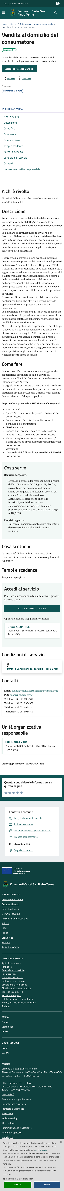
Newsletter (7, 1113)
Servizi (13, 24)
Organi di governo (11, 914)
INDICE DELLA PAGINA (32, 108)
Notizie (5, 1022)
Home (4, 24)
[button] (32, 1178)
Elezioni (6, 942)
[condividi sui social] (9, 78)
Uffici (4, 928)
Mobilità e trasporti (11, 995)
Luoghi (5, 1053)
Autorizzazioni (26, 24)
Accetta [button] (17, 1184)
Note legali (7, 1137)
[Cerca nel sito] (56, 12)
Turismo (6, 1006)
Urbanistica (7, 937)
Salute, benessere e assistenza (17, 999)
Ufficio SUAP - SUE (19, 627)
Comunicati (7, 1027)
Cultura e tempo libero (13, 981)
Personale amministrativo (15, 918)
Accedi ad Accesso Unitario (19, 69)
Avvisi (5, 1031)
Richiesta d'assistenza (13, 1108)
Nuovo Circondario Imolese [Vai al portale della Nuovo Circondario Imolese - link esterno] (16, 3)
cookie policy (41, 1149)
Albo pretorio (8, 1123)
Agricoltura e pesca (11, 963)
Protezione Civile (10, 947)
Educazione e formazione (14, 984)
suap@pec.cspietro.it (21, 694)
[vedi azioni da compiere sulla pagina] (24, 78)
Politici (5, 923)
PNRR (5, 933)
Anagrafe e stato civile (13, 970)
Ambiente (7, 966)
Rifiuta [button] (47, 1184)
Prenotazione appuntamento (16, 1099)
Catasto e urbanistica (12, 977)
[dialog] (32, 1165)
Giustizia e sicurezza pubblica (16, 988)
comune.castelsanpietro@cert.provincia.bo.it (29, 1086)
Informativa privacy (11, 1132)
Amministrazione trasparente (17, 1128)
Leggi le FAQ (8, 1094)
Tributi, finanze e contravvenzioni (19, 1002)
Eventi (5, 1048)
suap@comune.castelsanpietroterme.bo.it (35, 690)
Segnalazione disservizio (14, 1104)
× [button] (61, 1142)
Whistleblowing (9, 1118)
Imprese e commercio (43, 24)
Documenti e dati (10, 904)
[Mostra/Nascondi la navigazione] (3, 12)
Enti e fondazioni (10, 909)
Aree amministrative (12, 899)
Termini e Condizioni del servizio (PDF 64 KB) (31, 669)
